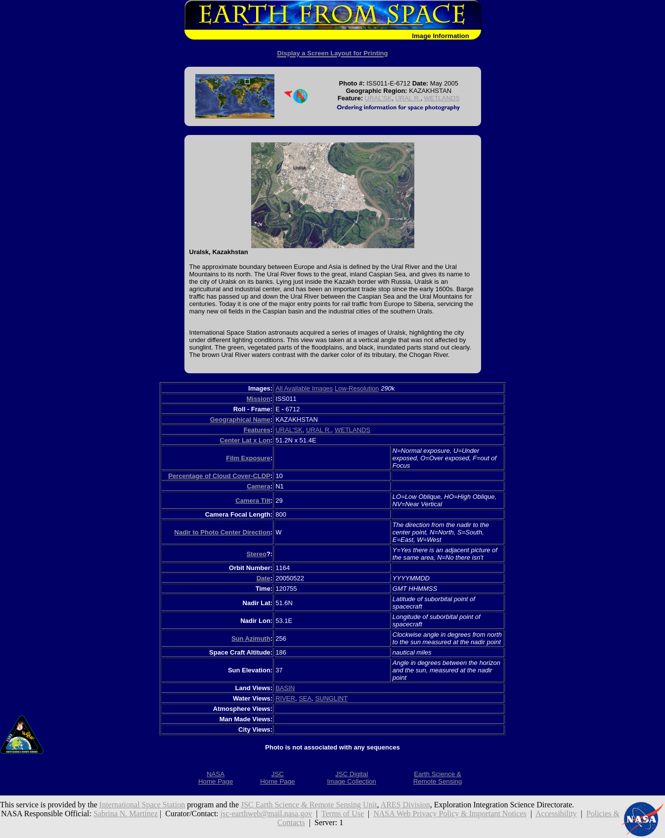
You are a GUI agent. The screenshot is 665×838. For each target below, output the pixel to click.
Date (263, 578)
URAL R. (407, 98)
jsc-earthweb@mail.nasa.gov (266, 813)
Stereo (256, 554)
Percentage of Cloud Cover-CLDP (219, 476)
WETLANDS (441, 98)
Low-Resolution (357, 388)
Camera (258, 486)
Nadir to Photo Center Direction (222, 532)
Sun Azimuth (250, 638)
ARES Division (405, 804)
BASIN (285, 688)
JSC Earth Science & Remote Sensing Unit (309, 804)
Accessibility (556, 813)
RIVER (285, 698)
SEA (305, 698)
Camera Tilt (252, 500)
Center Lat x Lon (245, 440)
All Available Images (304, 388)
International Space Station (142, 804)
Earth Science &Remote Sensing (437, 777)
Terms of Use (342, 813)
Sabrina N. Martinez (125, 813)
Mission (258, 398)
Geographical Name (240, 419)
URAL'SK (378, 98)
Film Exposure (248, 458)
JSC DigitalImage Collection (351, 777)
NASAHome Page (215, 777)
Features (257, 430)
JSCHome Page (277, 777)
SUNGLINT (331, 698)
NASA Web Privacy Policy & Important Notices (450, 813)
